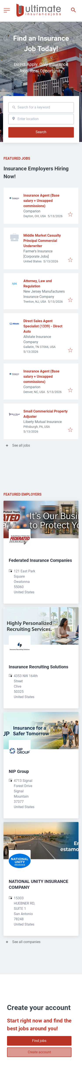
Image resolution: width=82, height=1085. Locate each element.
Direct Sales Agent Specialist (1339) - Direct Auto (42, 326)
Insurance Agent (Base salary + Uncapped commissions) (41, 200)
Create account (39, 1052)
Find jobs (39, 1041)
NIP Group (19, 771)
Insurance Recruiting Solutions (38, 666)
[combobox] (41, 107)
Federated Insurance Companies (40, 560)
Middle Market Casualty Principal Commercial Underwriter (42, 240)
